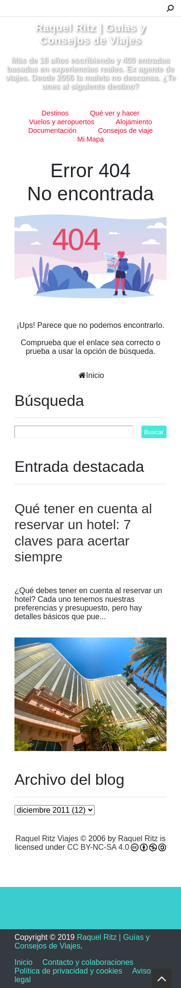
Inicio (95, 375)
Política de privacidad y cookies (68, 971)
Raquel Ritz (138, 838)
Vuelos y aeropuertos (61, 122)
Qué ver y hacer (114, 113)
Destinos (55, 113)
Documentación (52, 130)
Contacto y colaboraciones (88, 962)
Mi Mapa (90, 139)
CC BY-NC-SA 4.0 (98, 847)
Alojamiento (134, 122)
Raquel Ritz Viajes (46, 838)
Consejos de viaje (125, 130)
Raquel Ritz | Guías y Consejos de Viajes (90, 34)
